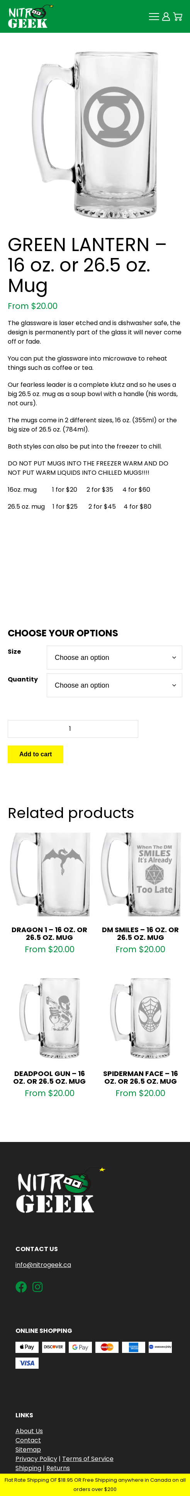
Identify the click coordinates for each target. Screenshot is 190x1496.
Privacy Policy (36, 1458)
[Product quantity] (73, 729)
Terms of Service (88, 1458)
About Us (29, 1431)
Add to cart (35, 754)
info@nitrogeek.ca (43, 1264)
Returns (58, 1468)
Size (14, 651)
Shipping (28, 1468)
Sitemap (28, 1449)
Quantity (23, 679)
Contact (28, 1440)
